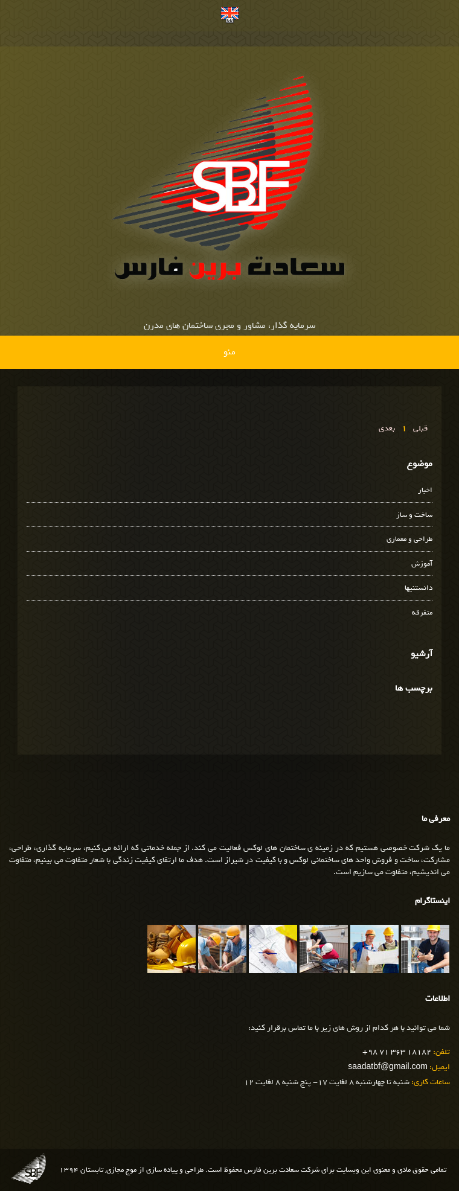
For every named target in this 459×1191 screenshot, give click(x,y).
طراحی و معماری (409, 539)
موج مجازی (121, 1170)
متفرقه (422, 613)
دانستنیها (418, 588)
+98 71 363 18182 (396, 1052)
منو (229, 352)
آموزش (421, 564)
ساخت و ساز (414, 515)
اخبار (425, 490)
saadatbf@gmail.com (388, 1067)
